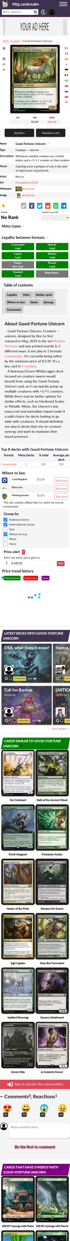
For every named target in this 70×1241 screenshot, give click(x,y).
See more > (60, 728)
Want (12, 539)
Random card (50, 132)
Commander (14, 356)
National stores (19, 519)
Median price (30, 578)
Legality (12, 294)
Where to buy (16, 302)
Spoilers (19, 132)
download (28, 188)
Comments (14, 309)
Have (12, 543)
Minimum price (12, 578)
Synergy (48, 302)
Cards (15, 41)
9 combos (29, 366)
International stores (22, 524)
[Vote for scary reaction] (44, 1108)
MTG (6, 41)
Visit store (61, 480)
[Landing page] (5, 3)
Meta (26, 294)
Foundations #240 (26, 182)
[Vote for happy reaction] (26, 1108)
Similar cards (43, 294)
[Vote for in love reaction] (7, 1108)
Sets (12, 529)
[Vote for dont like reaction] (62, 1108)
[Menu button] (63, 8)
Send (60, 563)
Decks (34, 302)
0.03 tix (52, 121)
